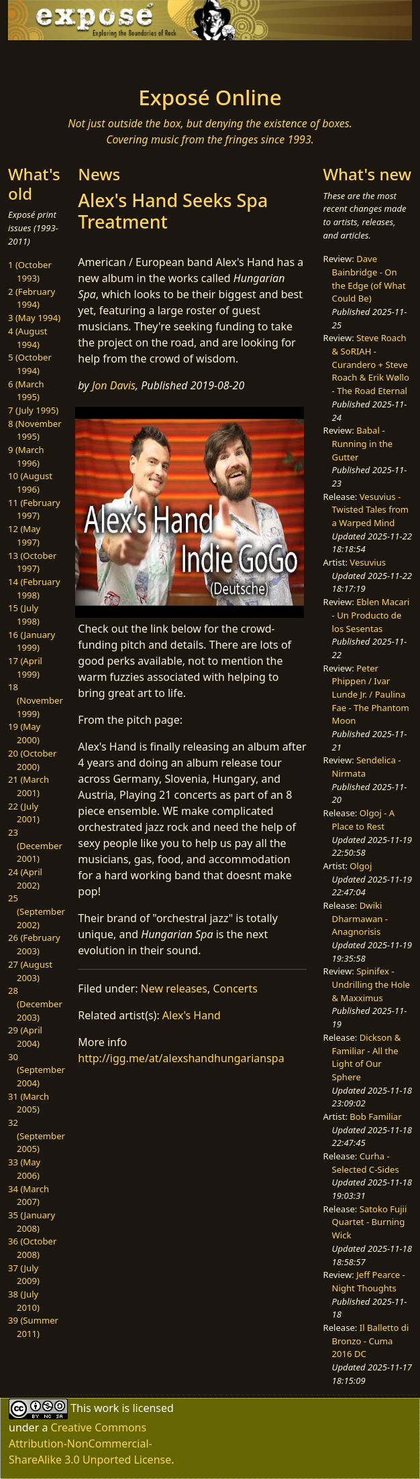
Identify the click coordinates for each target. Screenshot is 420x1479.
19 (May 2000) (24, 733)
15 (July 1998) (24, 614)
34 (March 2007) (28, 1195)
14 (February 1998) (34, 588)
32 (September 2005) (36, 1135)
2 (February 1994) (31, 298)
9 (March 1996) (26, 456)
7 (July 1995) (33, 410)
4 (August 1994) (28, 337)
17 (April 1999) (25, 667)
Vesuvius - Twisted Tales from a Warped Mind (370, 510)
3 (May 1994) (34, 318)
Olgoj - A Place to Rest (363, 819)
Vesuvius (368, 562)
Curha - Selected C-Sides (365, 1162)
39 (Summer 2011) (33, 1327)
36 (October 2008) (32, 1248)
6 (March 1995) (26, 390)
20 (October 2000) (32, 760)
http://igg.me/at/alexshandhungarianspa (181, 1058)
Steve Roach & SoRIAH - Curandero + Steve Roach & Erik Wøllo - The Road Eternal (370, 364)
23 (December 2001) (35, 845)
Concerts (235, 988)
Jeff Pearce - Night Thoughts (368, 1281)
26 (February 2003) (34, 944)
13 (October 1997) (32, 562)
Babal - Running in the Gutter (362, 443)
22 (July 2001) (24, 813)
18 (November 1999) (35, 700)
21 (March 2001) (28, 786)
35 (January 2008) (31, 1221)
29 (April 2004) (25, 1036)
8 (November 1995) (35, 430)
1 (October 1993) (30, 271)
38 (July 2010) (24, 1300)
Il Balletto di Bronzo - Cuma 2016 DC (370, 1341)
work (106, 1408)
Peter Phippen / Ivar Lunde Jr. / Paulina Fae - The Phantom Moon (370, 694)
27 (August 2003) (30, 971)
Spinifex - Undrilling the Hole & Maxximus (371, 984)
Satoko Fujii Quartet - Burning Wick (369, 1222)
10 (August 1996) (30, 482)
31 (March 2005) (28, 1103)
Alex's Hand (191, 1015)
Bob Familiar (375, 1116)
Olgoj (361, 866)
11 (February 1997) (34, 509)
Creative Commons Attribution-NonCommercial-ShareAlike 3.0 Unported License (90, 1443)
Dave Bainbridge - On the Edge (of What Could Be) (369, 278)
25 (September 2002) (36, 911)
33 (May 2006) (24, 1168)
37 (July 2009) (24, 1274)
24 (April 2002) (25, 878)
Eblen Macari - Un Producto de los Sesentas (371, 615)
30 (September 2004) (36, 1070)
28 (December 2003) (35, 1003)
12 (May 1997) (24, 535)
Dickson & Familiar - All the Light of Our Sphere (366, 1057)
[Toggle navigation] (64, 59)
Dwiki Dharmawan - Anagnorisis (360, 918)
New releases (174, 988)
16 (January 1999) (31, 641)
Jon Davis (114, 385)
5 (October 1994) (30, 364)
